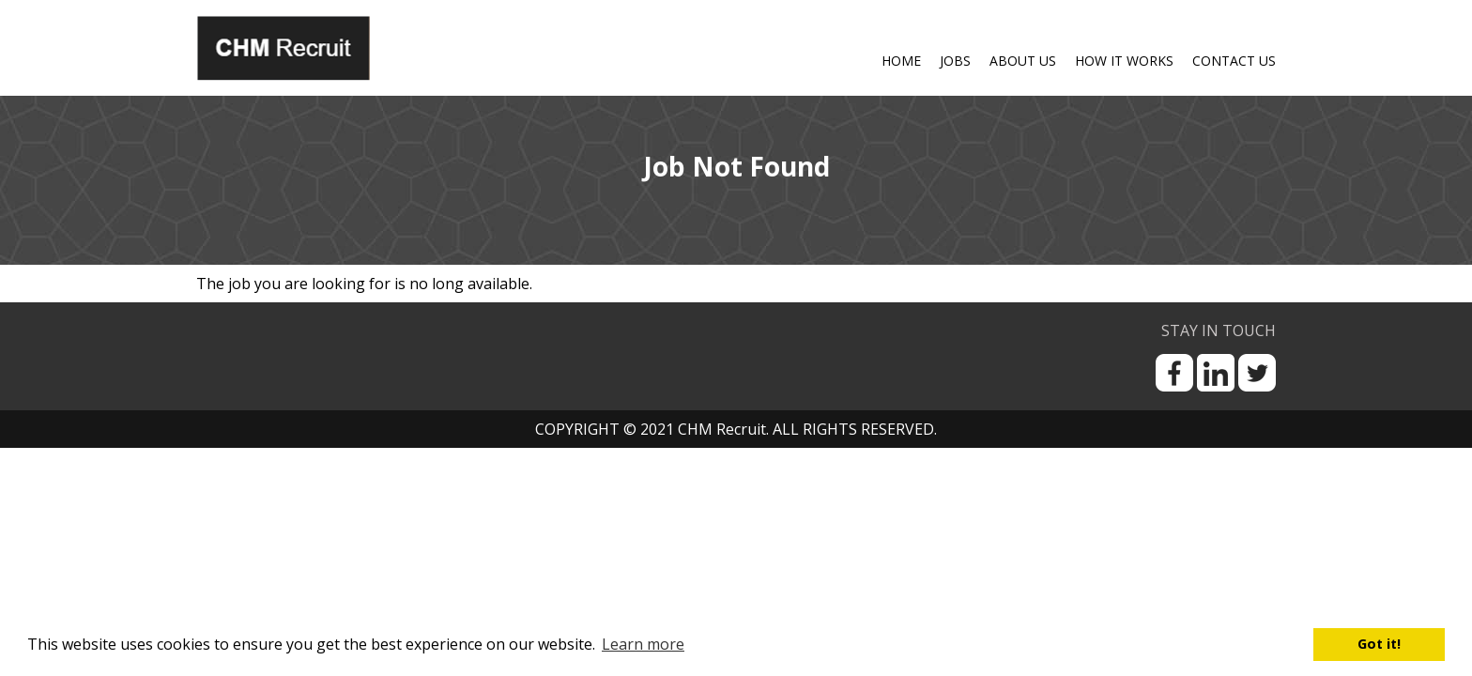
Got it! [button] (1379, 644)
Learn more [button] (643, 644)
